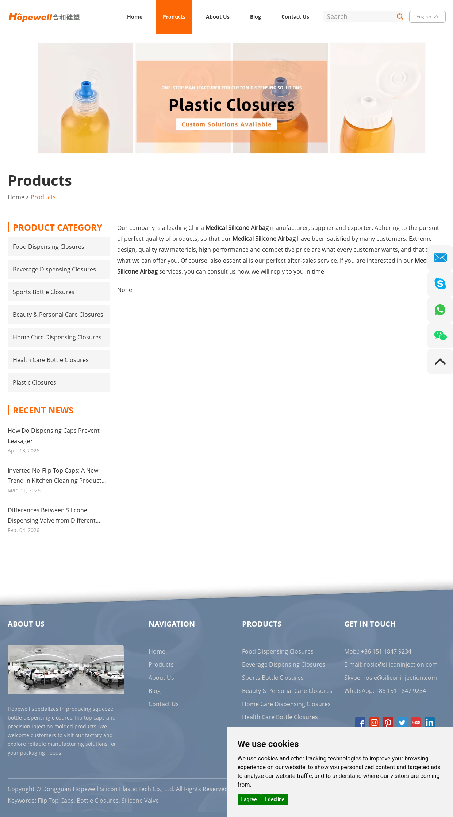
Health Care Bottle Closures (51, 360)
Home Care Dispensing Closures (57, 337)
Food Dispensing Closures (48, 247)
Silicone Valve (140, 801)
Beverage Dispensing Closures (54, 269)
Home (134, 16)
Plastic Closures (34, 382)
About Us (218, 16)
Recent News (43, 410)
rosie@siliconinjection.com (401, 664)
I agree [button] (249, 799)
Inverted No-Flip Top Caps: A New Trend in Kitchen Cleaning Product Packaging (54, 480)
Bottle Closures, (98, 801)
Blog (255, 16)
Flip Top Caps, (56, 801)
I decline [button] (274, 799)
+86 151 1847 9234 (401, 691)
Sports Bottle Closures (43, 292)
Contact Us (295, 16)
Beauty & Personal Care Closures (58, 315)
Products (174, 16)
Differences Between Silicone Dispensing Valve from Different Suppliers (52, 520)
